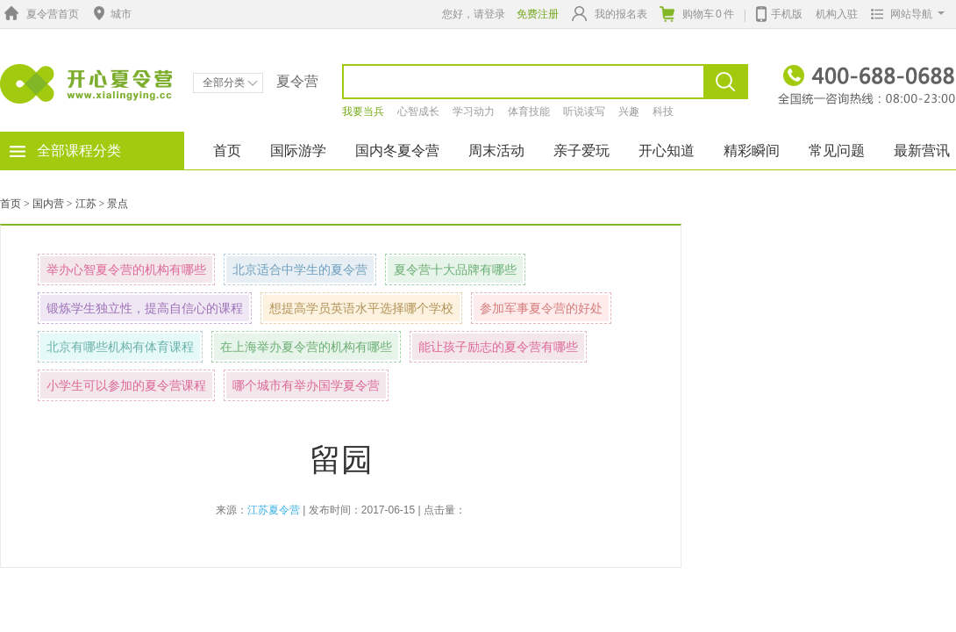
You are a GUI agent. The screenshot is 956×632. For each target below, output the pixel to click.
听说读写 (584, 111)
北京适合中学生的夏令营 (299, 269)
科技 (663, 111)
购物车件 (697, 14)
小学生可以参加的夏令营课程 (126, 385)
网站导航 (904, 14)
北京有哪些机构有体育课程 (120, 347)
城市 (110, 14)
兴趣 (628, 111)
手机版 (779, 12)
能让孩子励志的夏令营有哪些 (498, 347)
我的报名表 (609, 13)
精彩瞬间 (752, 150)
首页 (227, 150)
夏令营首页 (39, 14)
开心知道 (667, 150)
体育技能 (529, 111)
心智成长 (418, 111)
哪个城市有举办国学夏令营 (306, 385)
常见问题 (837, 150)
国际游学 (298, 150)
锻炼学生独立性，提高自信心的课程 (144, 308)
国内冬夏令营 (397, 150)
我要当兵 (363, 111)
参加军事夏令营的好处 (541, 308)
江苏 (85, 204)
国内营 (48, 204)
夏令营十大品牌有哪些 (455, 269)
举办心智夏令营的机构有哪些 (126, 269)
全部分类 (230, 82)
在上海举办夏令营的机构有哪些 (306, 347)
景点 (117, 204)
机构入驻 (837, 14)
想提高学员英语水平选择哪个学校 (361, 308)
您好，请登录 (473, 14)
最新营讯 (922, 150)
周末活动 (496, 150)
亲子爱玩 (581, 150)
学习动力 (474, 111)
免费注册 (538, 14)
